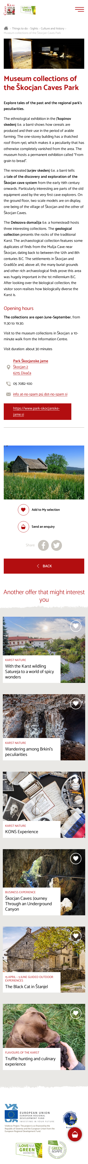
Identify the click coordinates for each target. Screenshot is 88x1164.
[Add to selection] (39, 509)
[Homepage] (9, 9)
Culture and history (52, 28)
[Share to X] (56, 545)
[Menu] (79, 9)
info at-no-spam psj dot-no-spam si (40, 394)
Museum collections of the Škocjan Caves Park (32, 33)
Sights (34, 28)
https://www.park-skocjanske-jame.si (36, 411)
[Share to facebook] (43, 545)
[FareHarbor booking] (75, 1134)
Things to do (20, 28)
